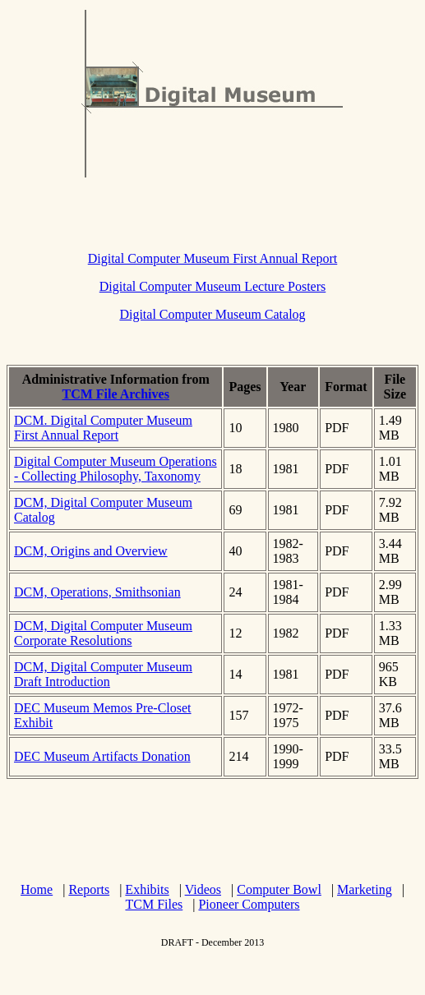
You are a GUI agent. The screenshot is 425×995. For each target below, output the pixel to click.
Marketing (364, 889)
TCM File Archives (115, 394)
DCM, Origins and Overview (91, 551)
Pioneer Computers (248, 904)
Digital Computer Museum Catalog (212, 314)
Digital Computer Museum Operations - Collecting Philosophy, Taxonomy (115, 468)
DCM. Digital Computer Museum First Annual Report (103, 427)
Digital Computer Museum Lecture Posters (212, 286)
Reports (88, 889)
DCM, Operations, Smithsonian (97, 592)
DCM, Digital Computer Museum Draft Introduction (103, 674)
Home (37, 889)
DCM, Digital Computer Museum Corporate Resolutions (103, 633)
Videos (203, 889)
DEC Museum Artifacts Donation (102, 756)
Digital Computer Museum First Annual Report (213, 258)
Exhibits (147, 889)
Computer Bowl (279, 889)
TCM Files (153, 904)
